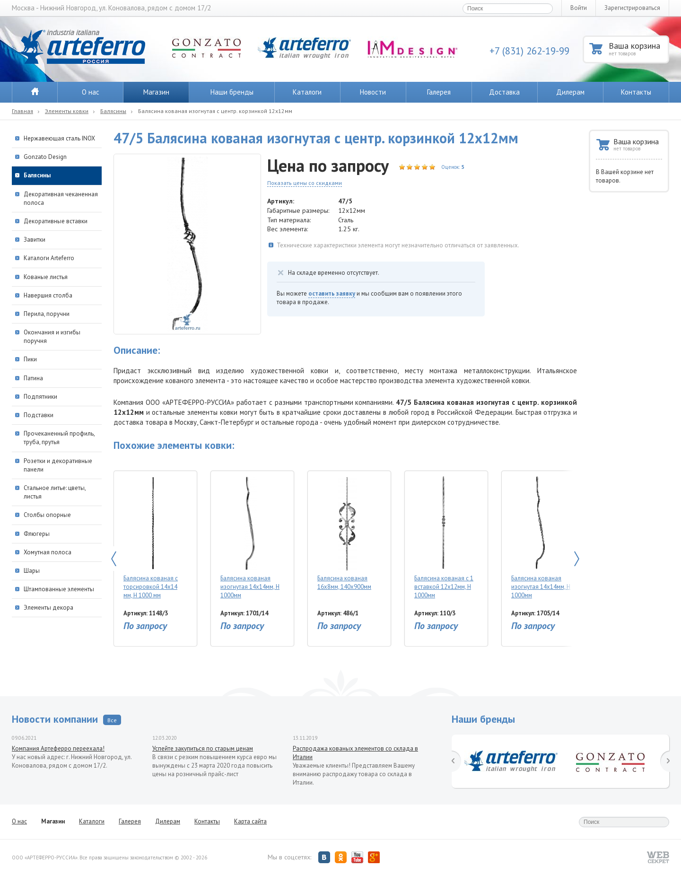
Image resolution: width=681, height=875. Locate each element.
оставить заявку (331, 293)
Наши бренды (231, 92)
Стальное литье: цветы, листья (55, 492)
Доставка (504, 92)
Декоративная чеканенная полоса (61, 198)
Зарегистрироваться (632, 8)
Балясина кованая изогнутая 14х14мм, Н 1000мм (249, 537)
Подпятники (40, 397)
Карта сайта (250, 821)
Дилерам (570, 92)
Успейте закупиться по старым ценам (202, 748)
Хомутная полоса (47, 552)
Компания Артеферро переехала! (58, 748)
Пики (30, 359)
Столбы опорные (47, 515)
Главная (22, 110)
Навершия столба (48, 295)
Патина (33, 378)
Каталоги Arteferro (49, 258)
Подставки (38, 415)
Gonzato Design (45, 157)
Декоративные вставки (55, 221)
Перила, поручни (47, 314)
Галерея (439, 92)
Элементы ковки (66, 110)
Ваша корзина (638, 48)
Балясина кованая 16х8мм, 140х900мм (346, 533)
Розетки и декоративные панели (58, 465)
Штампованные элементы (59, 589)
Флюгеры (37, 534)
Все (112, 720)
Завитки (34, 240)
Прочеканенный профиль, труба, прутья (59, 437)
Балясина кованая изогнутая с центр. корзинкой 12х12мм (215, 110)
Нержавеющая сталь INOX (59, 138)
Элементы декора (48, 608)
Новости (373, 92)
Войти (578, 8)
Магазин (156, 92)
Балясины (113, 110)
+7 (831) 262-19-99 (529, 50)
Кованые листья (46, 277)
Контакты (636, 92)
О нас (90, 92)
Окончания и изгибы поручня (52, 336)
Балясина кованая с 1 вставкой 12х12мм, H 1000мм (443, 537)
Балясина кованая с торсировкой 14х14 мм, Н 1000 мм (153, 537)
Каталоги (307, 92)
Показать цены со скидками (304, 182)
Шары (32, 571)
